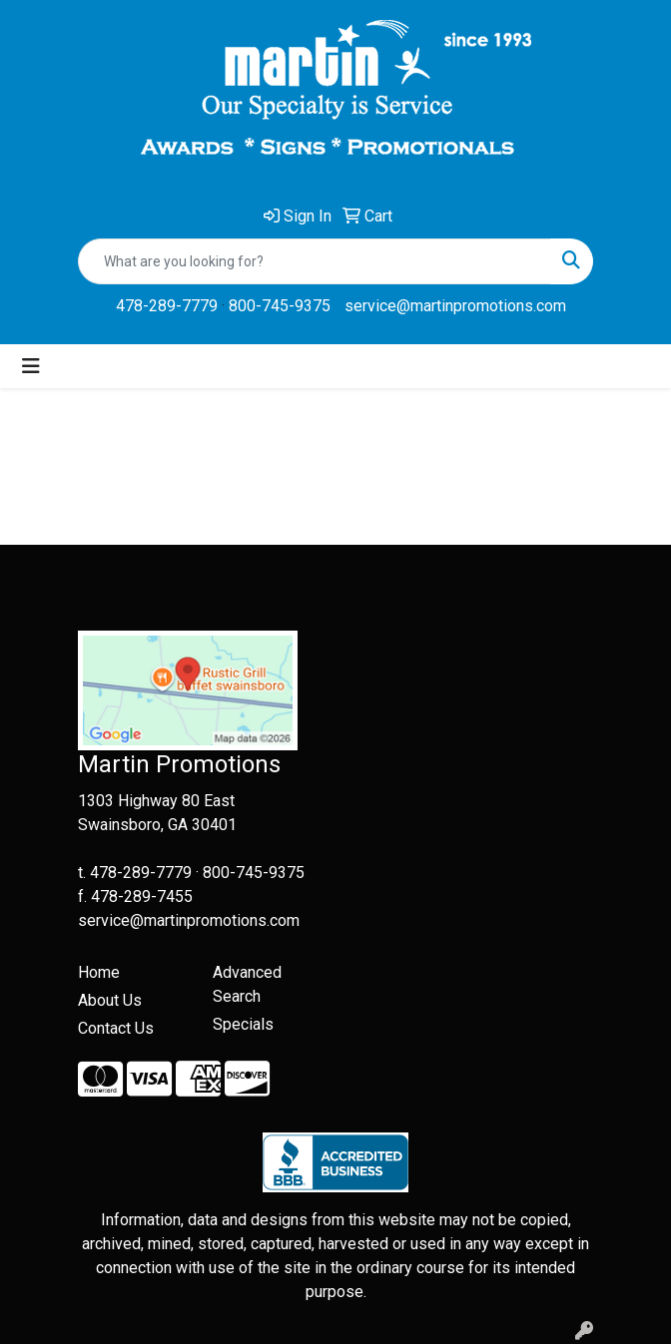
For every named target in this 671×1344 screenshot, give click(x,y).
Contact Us (116, 1028)
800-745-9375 (280, 305)
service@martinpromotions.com (455, 305)
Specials (243, 1024)
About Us (110, 1000)
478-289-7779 (167, 305)
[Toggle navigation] (31, 366)
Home (99, 972)
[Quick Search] (314, 261)
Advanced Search (247, 984)
